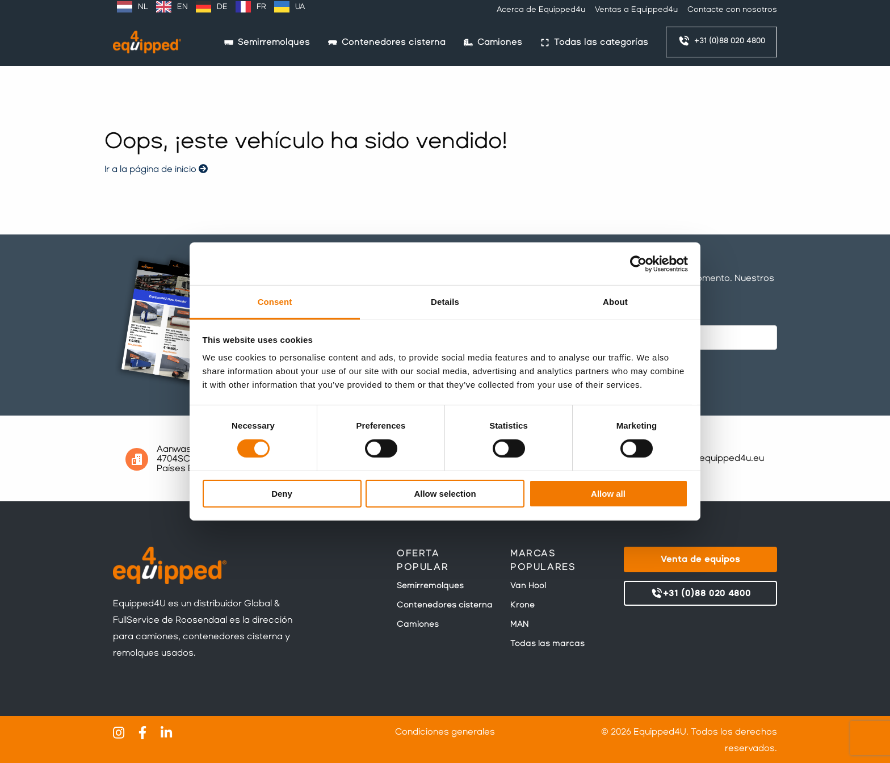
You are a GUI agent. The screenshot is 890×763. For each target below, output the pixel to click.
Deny (281, 493)
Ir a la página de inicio (156, 169)
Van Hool (528, 585)
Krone (522, 604)
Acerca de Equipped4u (541, 9)
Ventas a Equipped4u (636, 9)
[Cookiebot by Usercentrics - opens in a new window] (638, 263)
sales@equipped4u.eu (716, 458)
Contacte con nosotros (732, 9)
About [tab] (615, 302)
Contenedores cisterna (445, 604)
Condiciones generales (445, 731)
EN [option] (182, 6)
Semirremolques (430, 585)
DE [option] (222, 6)
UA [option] (300, 6)
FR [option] (261, 6)
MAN (519, 623)
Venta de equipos (700, 559)
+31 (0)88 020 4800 (721, 41)
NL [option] (143, 6)
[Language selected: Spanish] (211, 7)
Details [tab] (445, 302)
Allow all (608, 493)
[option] (132, 6)
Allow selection (445, 493)
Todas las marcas (547, 643)
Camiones (418, 623)
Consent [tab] (275, 302)
